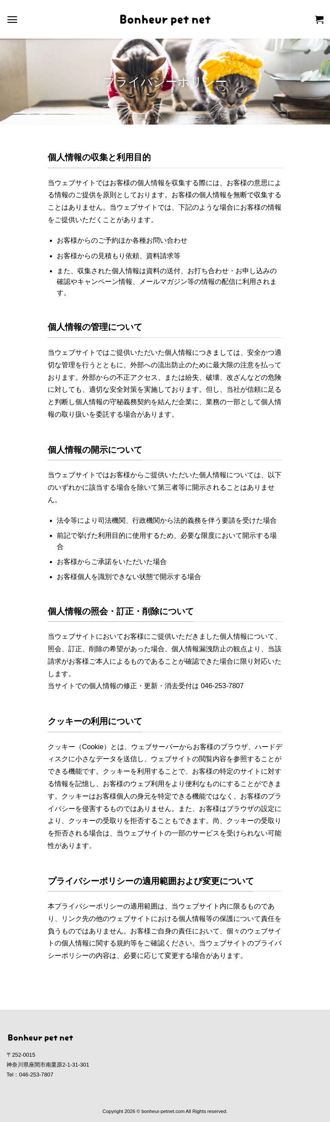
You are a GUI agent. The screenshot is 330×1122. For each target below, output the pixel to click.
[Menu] (12, 19)
